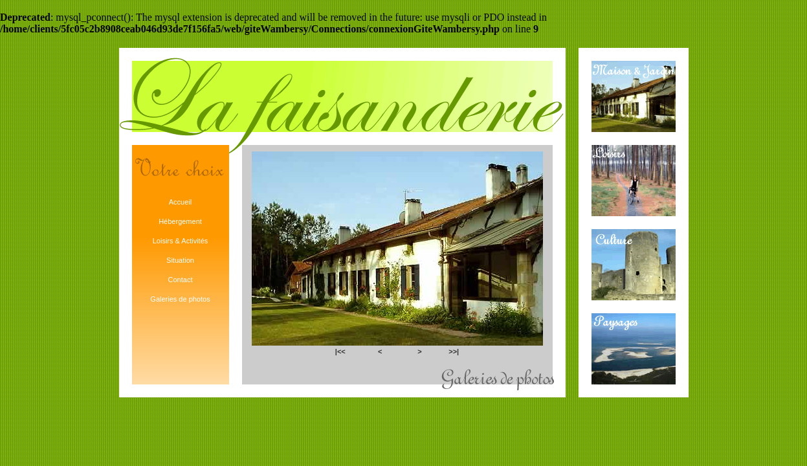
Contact (180, 279)
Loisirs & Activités (180, 241)
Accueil (180, 202)
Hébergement (180, 221)
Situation (180, 260)
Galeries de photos (180, 299)
